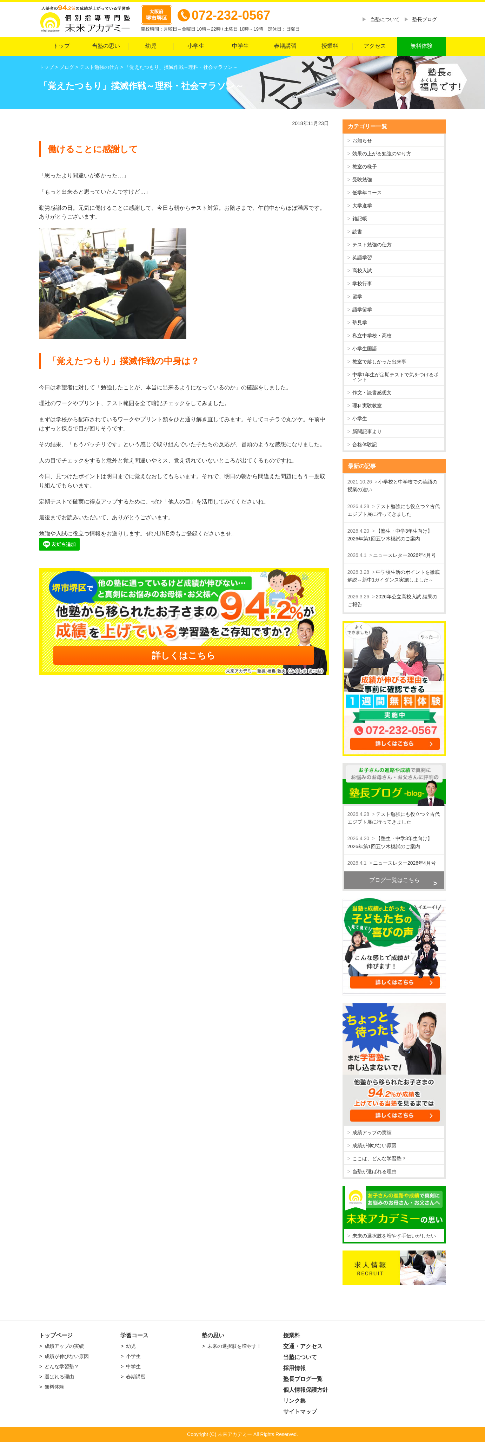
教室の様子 (364, 166)
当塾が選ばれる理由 (374, 1171)
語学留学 (362, 309)
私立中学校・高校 (372, 335)
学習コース (134, 1335)
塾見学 (359, 322)
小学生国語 (364, 348)
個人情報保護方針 (305, 1390)
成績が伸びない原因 (374, 1145)
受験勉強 (362, 179)
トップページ (56, 1335)
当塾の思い (106, 46)
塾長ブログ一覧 (303, 1379)
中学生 (240, 46)
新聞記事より (367, 431)
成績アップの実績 (372, 1132)
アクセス (375, 46)
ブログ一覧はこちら (394, 880)
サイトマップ (300, 1412)
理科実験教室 (367, 405)
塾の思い (213, 1335)
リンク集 (294, 1401)
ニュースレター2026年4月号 (404, 555)
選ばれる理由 (59, 1376)
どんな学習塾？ (62, 1366)
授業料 (329, 46)
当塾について (385, 19)
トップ (61, 46)
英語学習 (362, 257)
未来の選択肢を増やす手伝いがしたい (394, 1236)
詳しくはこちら (183, 655)
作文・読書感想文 (372, 392)
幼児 (151, 46)
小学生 (195, 46)
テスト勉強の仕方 (372, 244)
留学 (357, 296)
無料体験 (421, 46)
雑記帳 (359, 218)
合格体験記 (364, 444)
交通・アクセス (303, 1346)
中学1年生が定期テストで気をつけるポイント (395, 377)
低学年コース (367, 192)
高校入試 (362, 270)
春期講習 (285, 46)
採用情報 (294, 1368)
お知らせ (362, 140)
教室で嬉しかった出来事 (379, 361)
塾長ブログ (424, 19)
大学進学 (362, 205)
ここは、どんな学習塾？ (379, 1158)
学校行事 (362, 283)
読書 (357, 231)
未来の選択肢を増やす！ (234, 1346)
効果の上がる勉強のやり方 (381, 153)
